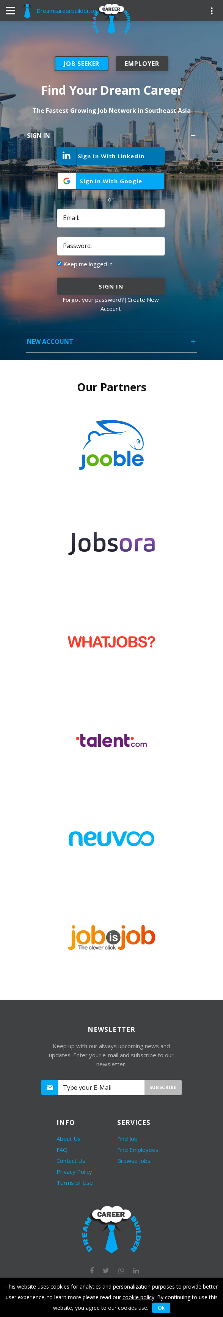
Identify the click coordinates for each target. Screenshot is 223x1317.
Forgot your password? (93, 299)
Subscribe (163, 1087)
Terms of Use (75, 1182)
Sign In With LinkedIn (101, 156)
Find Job (127, 1138)
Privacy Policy (74, 1171)
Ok (161, 1307)
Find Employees (138, 1149)
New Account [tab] (112, 344)
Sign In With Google (111, 181)
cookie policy (138, 1297)
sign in (111, 286)
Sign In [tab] (112, 138)
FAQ (62, 1149)
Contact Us (71, 1160)
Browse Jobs (134, 1160)
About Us (69, 1138)
